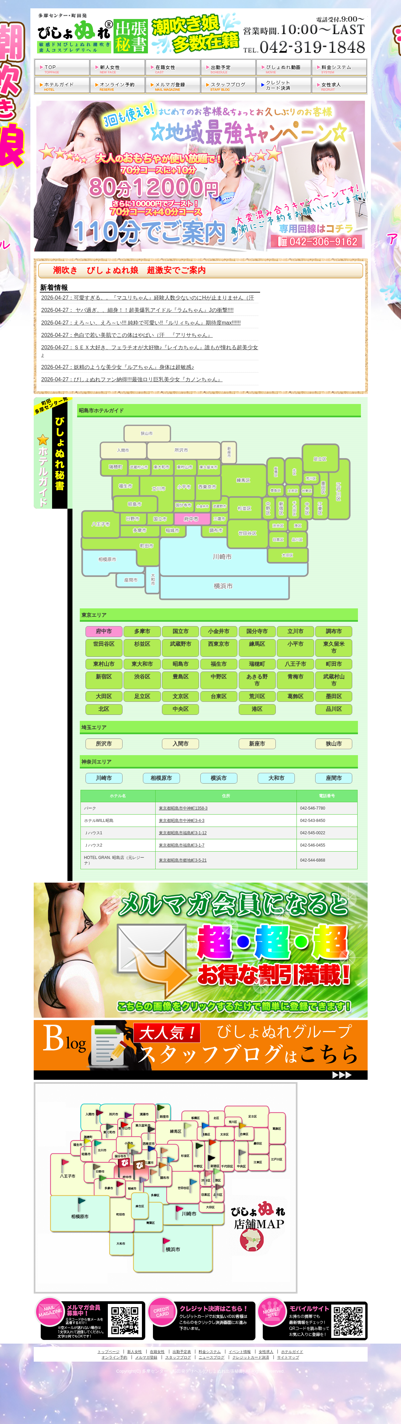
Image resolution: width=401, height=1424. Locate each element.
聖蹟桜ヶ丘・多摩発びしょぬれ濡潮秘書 (120, 1183)
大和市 (276, 778)
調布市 (334, 631)
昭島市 (181, 664)
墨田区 (334, 696)
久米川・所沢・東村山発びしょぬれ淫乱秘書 (124, 1125)
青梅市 (295, 676)
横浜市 (219, 778)
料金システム (210, 1352)
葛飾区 (295, 696)
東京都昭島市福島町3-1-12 (183, 833)
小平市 (295, 644)
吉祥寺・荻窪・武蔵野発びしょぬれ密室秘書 (164, 1150)
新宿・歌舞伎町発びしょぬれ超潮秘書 (212, 1142)
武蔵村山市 (334, 680)
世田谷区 (104, 644)
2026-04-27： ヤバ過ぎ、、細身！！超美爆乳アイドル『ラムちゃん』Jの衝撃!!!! (137, 310)
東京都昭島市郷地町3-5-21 (183, 860)
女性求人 (266, 1352)
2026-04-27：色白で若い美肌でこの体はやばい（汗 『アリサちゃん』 (127, 335)
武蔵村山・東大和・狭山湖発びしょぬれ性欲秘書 (110, 1126)
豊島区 (181, 676)
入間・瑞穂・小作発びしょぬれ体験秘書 (99, 1112)
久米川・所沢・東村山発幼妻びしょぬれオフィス (128, 1114)
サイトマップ (288, 1357)
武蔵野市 (180, 644)
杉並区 (142, 644)
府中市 (104, 631)
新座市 (257, 744)
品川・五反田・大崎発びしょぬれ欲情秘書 (219, 1186)
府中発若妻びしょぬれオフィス (140, 1165)
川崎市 (104, 778)
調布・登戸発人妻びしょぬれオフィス (162, 1165)
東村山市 (104, 664)
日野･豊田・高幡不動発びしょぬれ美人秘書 (96, 1166)
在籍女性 (157, 1352)
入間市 (181, 744)
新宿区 (104, 676)
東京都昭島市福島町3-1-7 (181, 845)
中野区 (219, 676)
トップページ (108, 1352)
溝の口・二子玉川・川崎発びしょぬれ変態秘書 (179, 1208)
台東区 (219, 696)
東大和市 (142, 664)
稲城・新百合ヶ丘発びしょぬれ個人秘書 (142, 1180)
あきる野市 (257, 680)
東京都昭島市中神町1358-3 (183, 808)
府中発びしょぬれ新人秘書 (125, 1163)
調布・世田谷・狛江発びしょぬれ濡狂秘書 (193, 1181)
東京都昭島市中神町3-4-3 (181, 820)
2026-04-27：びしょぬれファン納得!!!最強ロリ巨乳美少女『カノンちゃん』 (132, 379)
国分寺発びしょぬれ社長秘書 (131, 1145)
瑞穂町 (257, 664)
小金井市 (218, 631)
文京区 (181, 696)
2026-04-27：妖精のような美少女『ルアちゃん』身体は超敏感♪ (117, 367)
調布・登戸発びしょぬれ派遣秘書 (171, 1160)
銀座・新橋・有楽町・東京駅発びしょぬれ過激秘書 (242, 1152)
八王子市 (295, 664)
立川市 (295, 631)
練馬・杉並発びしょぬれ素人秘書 (187, 1125)
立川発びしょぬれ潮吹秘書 (97, 1143)
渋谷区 (142, 676)
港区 (257, 709)
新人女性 (134, 1352)
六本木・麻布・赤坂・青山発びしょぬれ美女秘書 (217, 1171)
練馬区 (257, 644)
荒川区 (257, 696)
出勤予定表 (182, 1352)
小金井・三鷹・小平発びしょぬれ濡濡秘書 (151, 1148)
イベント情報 (240, 1352)
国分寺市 (257, 631)
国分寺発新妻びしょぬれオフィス (134, 1153)
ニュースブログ (211, 1357)
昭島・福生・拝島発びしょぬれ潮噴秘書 (87, 1141)
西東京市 (218, 644)
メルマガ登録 (146, 1357)
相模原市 (161, 778)
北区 (103, 709)
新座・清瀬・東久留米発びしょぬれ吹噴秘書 (161, 1107)
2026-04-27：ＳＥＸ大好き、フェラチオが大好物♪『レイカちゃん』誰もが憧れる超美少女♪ (149, 351)
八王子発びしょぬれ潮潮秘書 (65, 1162)
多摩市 (142, 631)
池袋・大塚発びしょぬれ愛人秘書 (205, 1125)
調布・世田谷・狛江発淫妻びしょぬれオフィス (153, 1172)
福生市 (219, 664)
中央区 (181, 709)
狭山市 (334, 744)
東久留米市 (334, 647)
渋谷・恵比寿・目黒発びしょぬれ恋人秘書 (207, 1173)
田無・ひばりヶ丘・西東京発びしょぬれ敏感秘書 (151, 1128)
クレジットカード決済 (250, 1357)
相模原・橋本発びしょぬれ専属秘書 (81, 1200)
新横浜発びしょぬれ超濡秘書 (166, 1241)
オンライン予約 (114, 1357)
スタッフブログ (178, 1357)
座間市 (334, 778)
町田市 (334, 664)
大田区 (104, 696)
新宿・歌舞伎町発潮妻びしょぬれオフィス (211, 1158)
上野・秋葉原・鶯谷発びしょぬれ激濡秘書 (242, 1125)
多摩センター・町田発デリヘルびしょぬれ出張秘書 (201, 33)
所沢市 (104, 744)
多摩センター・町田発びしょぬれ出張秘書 (102, 1178)
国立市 (181, 631)
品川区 (334, 709)
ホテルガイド (292, 1352)
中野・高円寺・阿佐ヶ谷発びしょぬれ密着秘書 (199, 1145)
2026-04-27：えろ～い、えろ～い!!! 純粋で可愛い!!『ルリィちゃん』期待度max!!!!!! (141, 323)
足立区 (142, 696)
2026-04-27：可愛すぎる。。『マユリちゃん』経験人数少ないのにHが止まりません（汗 (147, 298)
